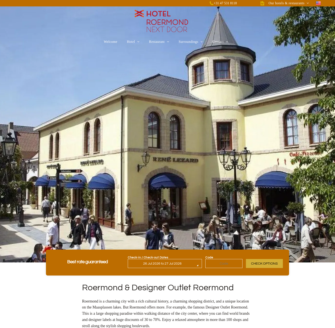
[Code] (223, 263)
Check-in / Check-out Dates (148, 257)
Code (209, 257)
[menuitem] (288, 3)
